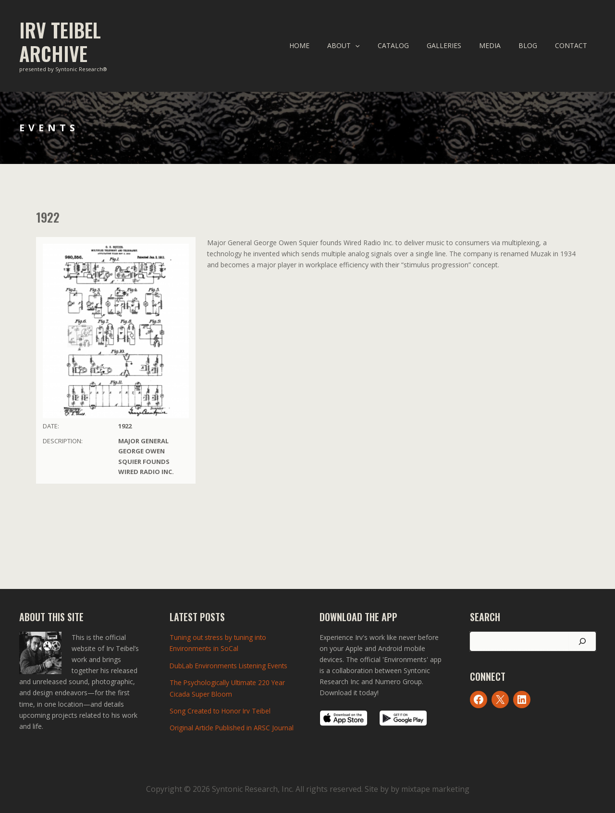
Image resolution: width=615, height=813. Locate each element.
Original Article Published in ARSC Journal (232, 727)
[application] (379, 45)
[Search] (582, 641)
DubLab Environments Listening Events (230, 665)
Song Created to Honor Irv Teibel (221, 709)
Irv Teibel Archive (60, 41)
